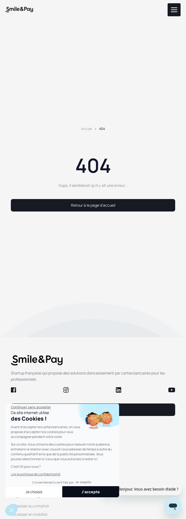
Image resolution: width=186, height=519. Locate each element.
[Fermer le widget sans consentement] (31, 407)
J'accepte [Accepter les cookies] (90, 491)
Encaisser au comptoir (30, 505)
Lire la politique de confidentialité (35, 474)
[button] (11, 509)
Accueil (86, 128)
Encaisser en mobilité (29, 514)
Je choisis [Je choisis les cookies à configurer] (33, 491)
